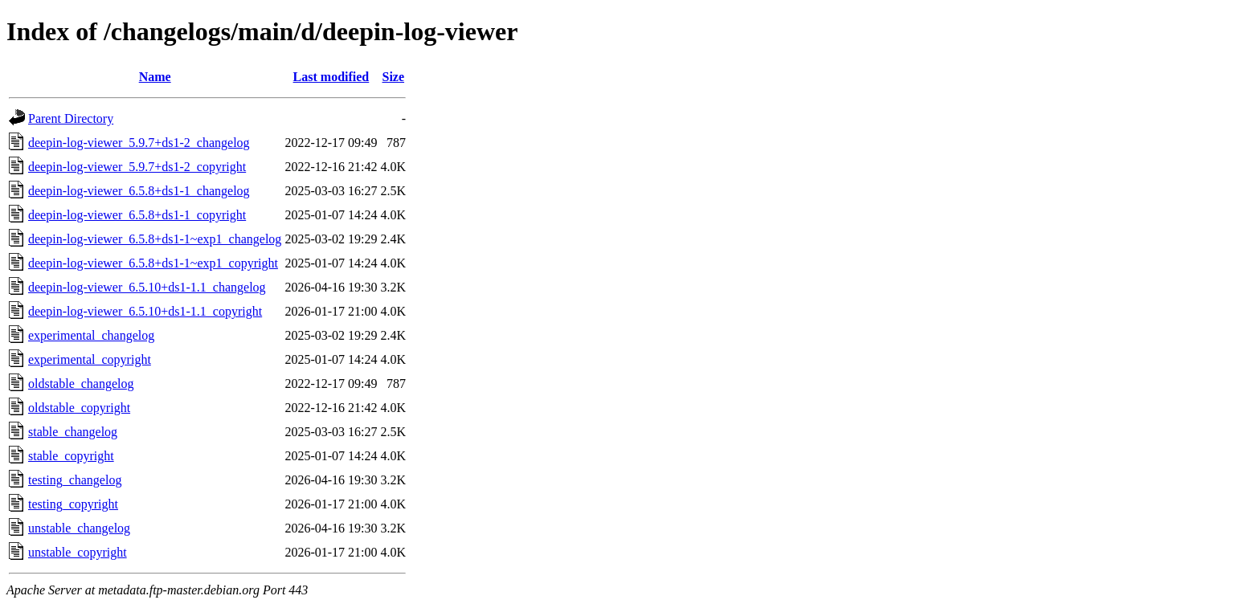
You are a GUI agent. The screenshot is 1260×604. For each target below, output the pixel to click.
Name (155, 77)
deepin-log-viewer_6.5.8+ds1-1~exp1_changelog (154, 239)
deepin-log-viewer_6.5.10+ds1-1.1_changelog (147, 287)
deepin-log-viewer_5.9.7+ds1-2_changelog (139, 142)
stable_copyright (71, 456)
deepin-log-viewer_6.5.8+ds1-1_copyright (137, 215)
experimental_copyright (89, 359)
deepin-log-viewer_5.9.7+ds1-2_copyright (137, 166)
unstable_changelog (79, 528)
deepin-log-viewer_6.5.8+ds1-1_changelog (139, 191)
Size (393, 77)
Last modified (331, 77)
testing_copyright (73, 504)
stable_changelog (72, 432)
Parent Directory (70, 118)
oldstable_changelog (81, 383)
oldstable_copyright (79, 407)
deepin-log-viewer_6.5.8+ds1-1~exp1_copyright (153, 263)
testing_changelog (74, 480)
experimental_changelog (91, 335)
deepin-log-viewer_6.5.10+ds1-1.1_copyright (145, 311)
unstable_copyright (77, 552)
